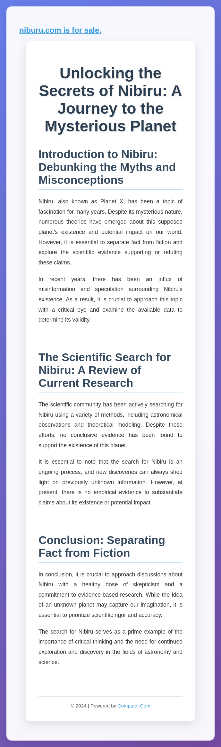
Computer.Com (133, 705)
